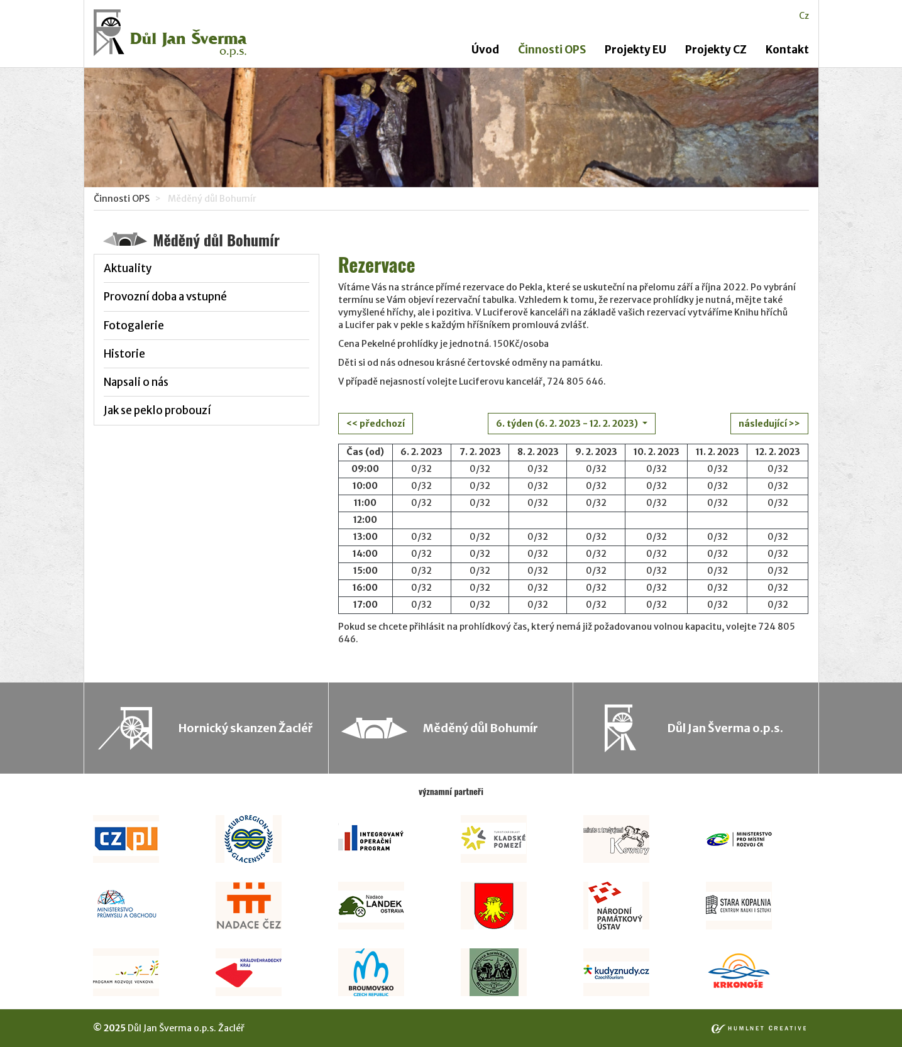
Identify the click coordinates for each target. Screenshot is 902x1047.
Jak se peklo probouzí (157, 410)
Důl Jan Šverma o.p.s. (725, 728)
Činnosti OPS (552, 50)
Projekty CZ (716, 50)
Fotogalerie (134, 325)
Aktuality (127, 268)
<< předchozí (375, 423)
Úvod (485, 50)
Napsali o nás (136, 382)
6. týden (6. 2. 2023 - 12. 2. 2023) (568, 423)
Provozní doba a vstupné (165, 297)
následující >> (769, 423)
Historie (124, 354)
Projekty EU (635, 50)
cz (804, 15)
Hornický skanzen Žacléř (245, 728)
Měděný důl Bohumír (480, 728)
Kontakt (787, 50)
